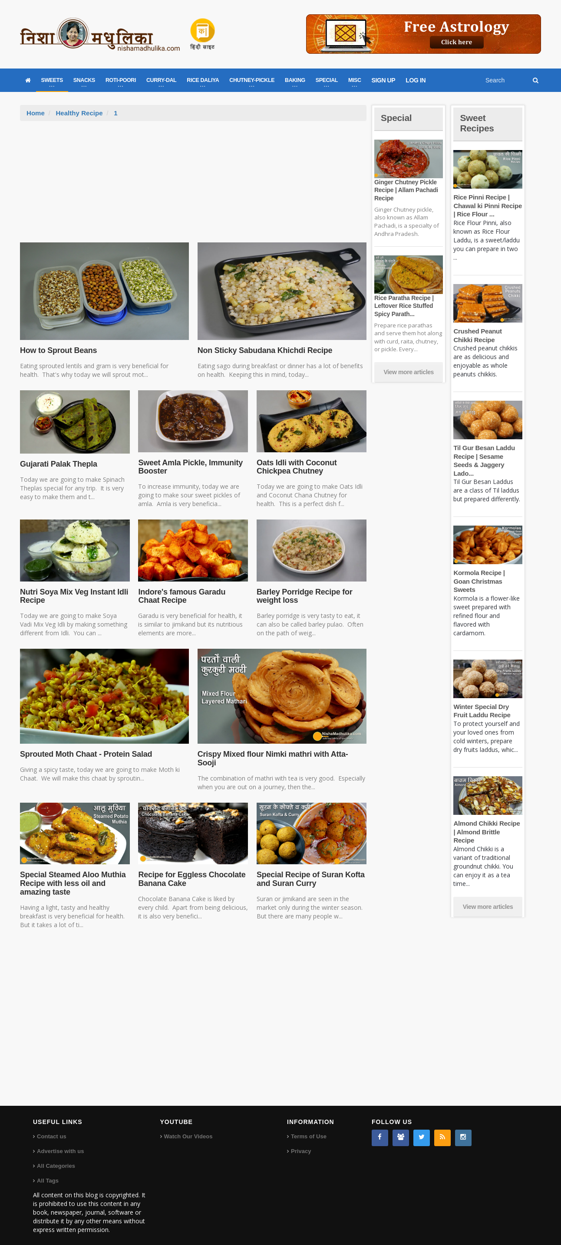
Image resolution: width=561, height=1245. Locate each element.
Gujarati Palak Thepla (58, 464)
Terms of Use (308, 1127)
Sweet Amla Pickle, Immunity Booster (189, 467)
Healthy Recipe (79, 113)
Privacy (301, 1142)
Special (397, 117)
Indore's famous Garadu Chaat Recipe (192, 596)
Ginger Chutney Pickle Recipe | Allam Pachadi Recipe (405, 190)
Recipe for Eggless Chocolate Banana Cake (191, 870)
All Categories (56, 1157)
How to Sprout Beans (58, 350)
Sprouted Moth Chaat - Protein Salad (85, 754)
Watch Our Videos (188, 1127)
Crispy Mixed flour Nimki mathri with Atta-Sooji (281, 754)
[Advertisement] (193, 186)
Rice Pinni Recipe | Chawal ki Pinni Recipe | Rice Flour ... (487, 205)
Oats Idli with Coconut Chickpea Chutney (296, 467)
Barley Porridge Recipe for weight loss (304, 596)
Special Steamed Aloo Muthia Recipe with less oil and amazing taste (72, 875)
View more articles (408, 372)
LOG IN (416, 80)
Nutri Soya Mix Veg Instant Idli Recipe (73, 596)
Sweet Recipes (477, 123)
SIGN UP (384, 80)
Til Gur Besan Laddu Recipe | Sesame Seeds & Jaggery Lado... (487, 456)
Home (35, 113)
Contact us (51, 1127)
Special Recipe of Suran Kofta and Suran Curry (310, 870)
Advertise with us (60, 1142)
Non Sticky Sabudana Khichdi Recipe (264, 350)
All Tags (48, 1172)
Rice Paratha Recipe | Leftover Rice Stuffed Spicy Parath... (403, 305)
